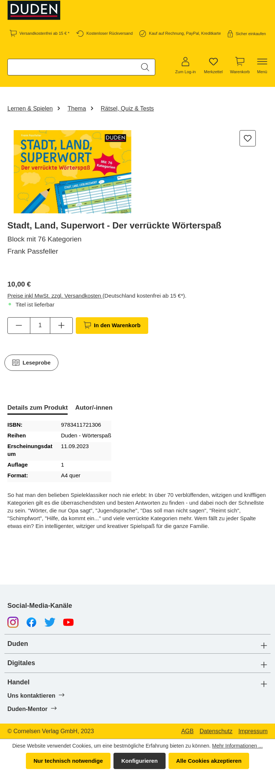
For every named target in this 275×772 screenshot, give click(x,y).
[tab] (37, 408)
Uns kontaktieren (35, 695)
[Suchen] (145, 67)
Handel (18, 682)
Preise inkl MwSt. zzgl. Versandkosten (55, 295)
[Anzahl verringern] (18, 325)
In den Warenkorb (112, 325)
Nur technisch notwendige (68, 761)
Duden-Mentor (31, 708)
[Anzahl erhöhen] (61, 325)
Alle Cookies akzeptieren (209, 761)
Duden (17, 643)
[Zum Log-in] (185, 66)
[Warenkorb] (239, 66)
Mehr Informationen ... (237, 746)
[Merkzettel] (213, 66)
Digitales (21, 663)
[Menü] (262, 66)
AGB (187, 731)
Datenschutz (216, 731)
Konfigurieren (139, 761)
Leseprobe (31, 362)
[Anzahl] (40, 325)
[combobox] (72, 67)
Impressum (253, 731)
